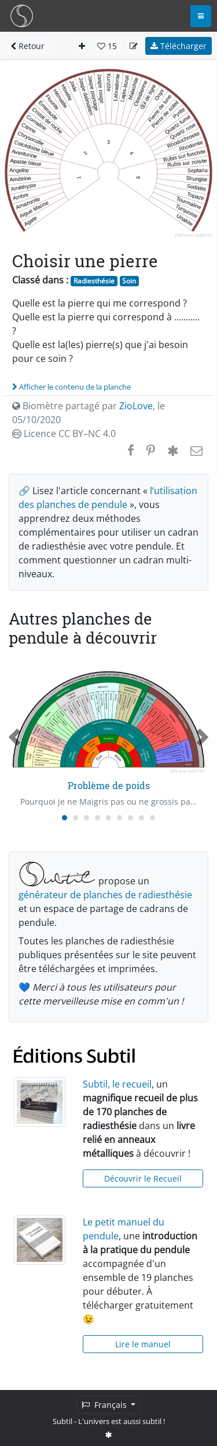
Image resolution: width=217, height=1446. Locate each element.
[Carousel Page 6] (119, 817)
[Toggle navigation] (200, 16)
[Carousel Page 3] (86, 817)
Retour (27, 45)
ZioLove (136, 405)
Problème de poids (109, 785)
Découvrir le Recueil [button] (143, 1178)
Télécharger (178, 45)
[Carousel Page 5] (108, 817)
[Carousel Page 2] (75, 817)
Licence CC (64, 433)
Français (105, 1404)
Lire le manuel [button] (143, 1344)
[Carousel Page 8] (141, 817)
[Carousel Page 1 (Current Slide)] (64, 817)
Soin (129, 281)
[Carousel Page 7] (130, 817)
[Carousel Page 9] (152, 817)
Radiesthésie (94, 281)
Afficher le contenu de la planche (71, 387)
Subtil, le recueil (117, 1084)
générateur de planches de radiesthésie (105, 894)
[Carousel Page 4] (97, 817)
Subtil (62, 1421)
